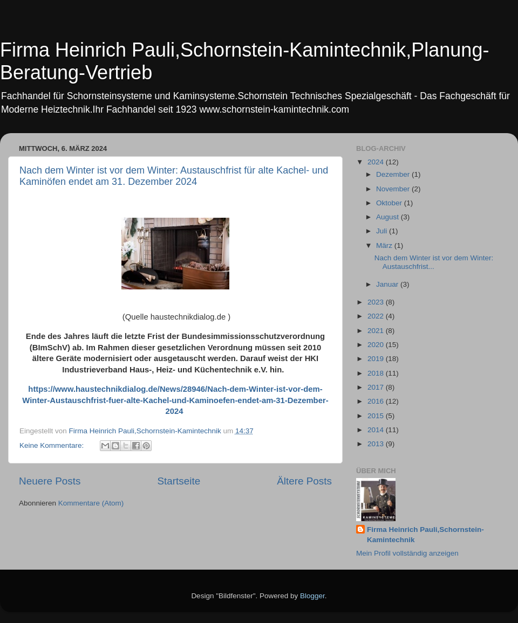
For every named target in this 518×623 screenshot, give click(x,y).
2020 (376, 345)
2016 (376, 401)
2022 (376, 316)
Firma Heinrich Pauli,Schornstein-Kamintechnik (425, 534)
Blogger (312, 596)
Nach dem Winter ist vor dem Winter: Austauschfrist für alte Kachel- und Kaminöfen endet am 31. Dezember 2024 (173, 176)
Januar (388, 284)
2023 (376, 302)
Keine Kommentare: (52, 445)
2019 (376, 359)
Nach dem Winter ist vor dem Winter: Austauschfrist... (434, 262)
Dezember (394, 174)
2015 (376, 416)
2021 (376, 331)
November (394, 189)
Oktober (390, 203)
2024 (376, 162)
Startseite (178, 481)
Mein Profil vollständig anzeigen (407, 553)
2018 (376, 373)
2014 (376, 430)
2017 (376, 387)
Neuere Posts (49, 481)
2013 (376, 444)
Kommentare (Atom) (91, 503)
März (385, 245)
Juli (382, 231)
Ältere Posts (304, 481)
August (388, 217)
